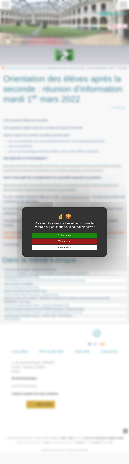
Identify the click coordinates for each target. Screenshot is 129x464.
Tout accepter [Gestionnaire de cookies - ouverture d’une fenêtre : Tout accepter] (64, 235)
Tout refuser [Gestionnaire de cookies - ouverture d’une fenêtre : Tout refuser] (64, 241)
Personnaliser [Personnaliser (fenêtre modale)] (64, 247)
